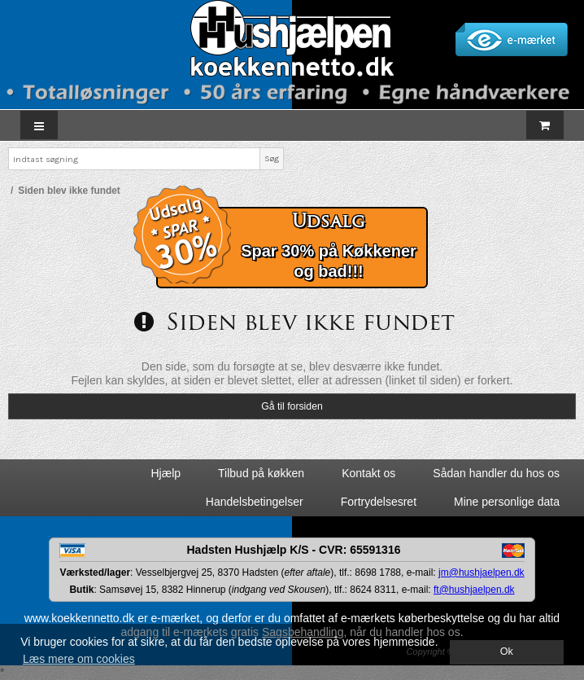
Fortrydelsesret (378, 501)
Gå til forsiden (292, 406)
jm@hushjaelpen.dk (481, 572)
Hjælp (165, 473)
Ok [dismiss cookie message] (506, 651)
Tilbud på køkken (261, 473)
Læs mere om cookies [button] (79, 658)
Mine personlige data (507, 501)
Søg (271, 158)
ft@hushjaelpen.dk (474, 589)
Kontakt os (368, 473)
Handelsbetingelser (254, 501)
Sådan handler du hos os (496, 473)
